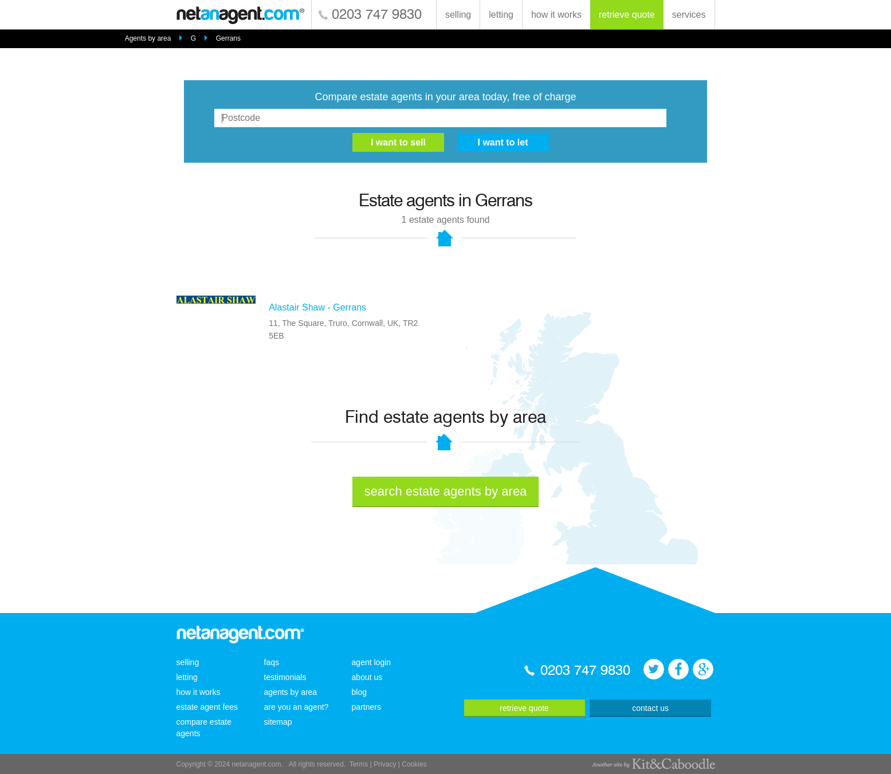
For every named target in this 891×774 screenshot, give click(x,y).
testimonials (285, 677)
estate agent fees (207, 707)
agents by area (290, 692)
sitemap (278, 721)
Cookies (414, 764)
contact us (650, 708)
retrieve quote (627, 14)
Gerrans (228, 38)
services (689, 14)
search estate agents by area (445, 491)
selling (458, 14)
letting (501, 14)
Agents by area (148, 38)
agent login (371, 662)
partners (366, 707)
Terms (359, 764)
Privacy (385, 764)
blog (359, 692)
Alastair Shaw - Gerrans (317, 307)
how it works (556, 14)
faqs (271, 662)
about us (367, 677)
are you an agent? (296, 707)
